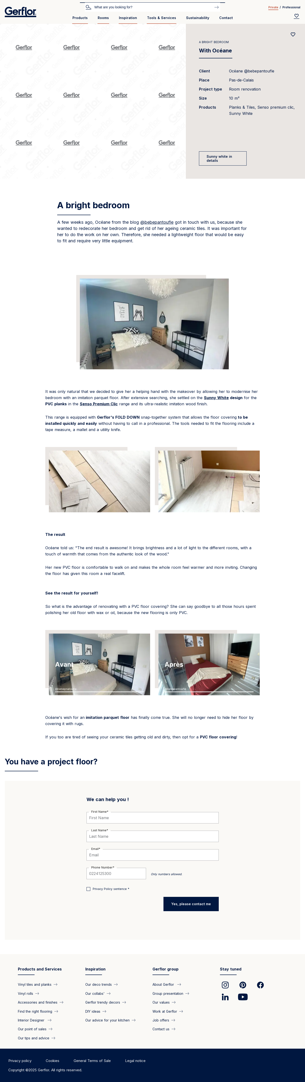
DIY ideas (92, 1011)
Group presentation (167, 993)
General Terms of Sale (92, 1060)
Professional (291, 7)
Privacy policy (19, 1060)
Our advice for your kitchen (107, 1020)
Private (273, 7)
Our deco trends (98, 984)
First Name (99, 811)
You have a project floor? (51, 761)
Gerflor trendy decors (102, 1002)
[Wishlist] (296, 16)
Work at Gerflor (164, 1011)
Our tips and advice (33, 1038)
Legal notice (135, 1060)
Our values (161, 1002)
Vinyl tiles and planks (34, 984)
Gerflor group (165, 969)
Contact (226, 18)
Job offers (160, 1020)
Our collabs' (95, 993)
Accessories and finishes (37, 1002)
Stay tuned (230, 969)
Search (88, 7)
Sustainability (197, 18)
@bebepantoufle (156, 222)
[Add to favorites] (293, 34)
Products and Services (40, 969)
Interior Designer (32, 1020)
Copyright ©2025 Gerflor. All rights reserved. (45, 1070)
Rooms (103, 18)
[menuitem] (80, 19)
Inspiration (128, 18)
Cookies (52, 1060)
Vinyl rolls (25, 993)
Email (95, 849)
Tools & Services (161, 18)
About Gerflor (163, 984)
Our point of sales (32, 1029)
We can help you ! (107, 799)
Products (80, 18)
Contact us (160, 1029)
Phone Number (102, 867)
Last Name (99, 830)
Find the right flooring (35, 1011)
